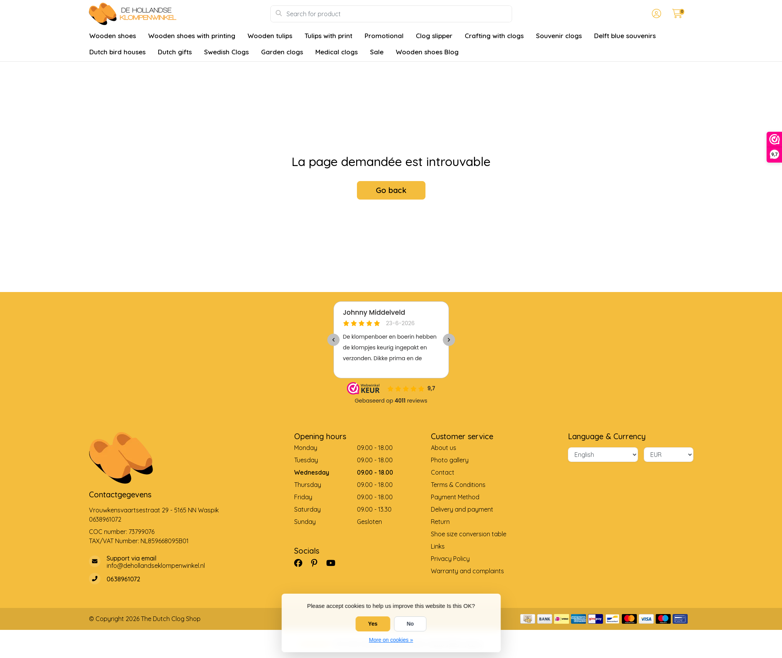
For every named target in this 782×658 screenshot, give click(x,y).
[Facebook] (301, 563)
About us (443, 448)
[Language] (603, 454)
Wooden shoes (112, 36)
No (410, 624)
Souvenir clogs (559, 36)
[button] (655, 14)
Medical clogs (336, 52)
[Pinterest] (317, 563)
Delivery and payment (462, 509)
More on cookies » (391, 640)
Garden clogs (282, 52)
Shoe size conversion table (468, 534)
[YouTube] (334, 563)
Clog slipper (434, 36)
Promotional (384, 36)
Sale (376, 52)
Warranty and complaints (467, 571)
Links (438, 546)
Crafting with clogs (494, 36)
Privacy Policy (450, 558)
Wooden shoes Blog (427, 52)
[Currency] (668, 454)
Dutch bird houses (117, 52)
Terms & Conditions (458, 484)
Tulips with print (328, 36)
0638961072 (105, 519)
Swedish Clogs (226, 52)
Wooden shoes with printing (191, 36)
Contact (442, 472)
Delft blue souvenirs (625, 36)
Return (440, 521)
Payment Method (455, 497)
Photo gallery (450, 460)
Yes (372, 624)
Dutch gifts (175, 52)
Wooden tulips (270, 36)
